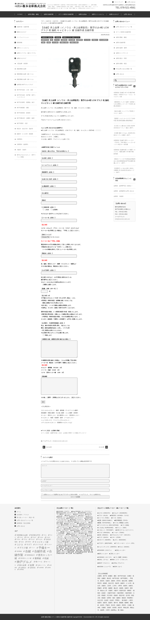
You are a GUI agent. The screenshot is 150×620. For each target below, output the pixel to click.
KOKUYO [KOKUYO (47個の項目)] (35, 535)
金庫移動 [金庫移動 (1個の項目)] (41, 567)
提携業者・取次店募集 (23, 523)
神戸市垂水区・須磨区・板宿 (25, 118)
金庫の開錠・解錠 (33, 14)
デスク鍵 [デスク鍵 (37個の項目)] (23, 548)
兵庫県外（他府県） (23, 144)
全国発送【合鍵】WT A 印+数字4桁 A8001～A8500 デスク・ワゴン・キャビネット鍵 (124, 94)
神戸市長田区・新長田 (23, 113)
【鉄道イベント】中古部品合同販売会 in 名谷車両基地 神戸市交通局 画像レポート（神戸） (124, 161)
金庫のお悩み (83, 14)
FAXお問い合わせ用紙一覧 (124, 69)
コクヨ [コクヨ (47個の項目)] (20, 544)
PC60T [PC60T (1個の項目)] (34, 537)
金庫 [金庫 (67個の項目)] (32, 565)
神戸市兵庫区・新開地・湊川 (25, 102)
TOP (42, 21)
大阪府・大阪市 (21, 149)
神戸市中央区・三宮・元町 (25, 90)
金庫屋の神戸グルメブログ (25, 84)
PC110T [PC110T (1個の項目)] (33, 539)
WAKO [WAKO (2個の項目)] (29, 542)
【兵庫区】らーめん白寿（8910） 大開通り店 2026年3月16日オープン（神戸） (124, 170)
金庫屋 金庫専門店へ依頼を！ (123, 186)
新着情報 (58, 37)
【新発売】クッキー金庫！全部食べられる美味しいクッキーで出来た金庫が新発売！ (124, 104)
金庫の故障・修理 (121, 48)
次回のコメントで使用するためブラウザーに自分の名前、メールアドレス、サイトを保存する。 (73, 494)
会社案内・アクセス (23, 514)
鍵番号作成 (45, 39)
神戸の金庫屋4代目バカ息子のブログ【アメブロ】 (123, 86)
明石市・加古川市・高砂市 (25, 128)
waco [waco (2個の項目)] (22, 542)
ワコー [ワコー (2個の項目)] (33, 547)
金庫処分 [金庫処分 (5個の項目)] (23, 567)
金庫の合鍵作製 (48, 14)
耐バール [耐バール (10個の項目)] (39, 562)
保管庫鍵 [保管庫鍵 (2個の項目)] (19, 551)
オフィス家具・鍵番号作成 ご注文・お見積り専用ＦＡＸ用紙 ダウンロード (63, 433)
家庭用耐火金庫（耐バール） (25, 79)
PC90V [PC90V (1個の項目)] (18, 539)
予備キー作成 (64, 42)
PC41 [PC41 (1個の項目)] (45, 535)
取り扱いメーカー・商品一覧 (25, 517)
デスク (57, 39)
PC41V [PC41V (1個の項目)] (21, 537)
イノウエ (87, 39)
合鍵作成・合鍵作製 (52, 21)
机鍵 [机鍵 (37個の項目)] (46, 558)
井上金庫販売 (103, 39)
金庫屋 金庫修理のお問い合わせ (124, 191)
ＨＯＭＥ (20, 14)
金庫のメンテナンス (122, 53)
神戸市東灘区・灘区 (23, 107)
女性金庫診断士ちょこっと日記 (123, 179)
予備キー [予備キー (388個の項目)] (44, 547)
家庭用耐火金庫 (21, 69)
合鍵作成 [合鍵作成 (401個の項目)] (40, 551)
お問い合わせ (128, 14)
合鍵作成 (64, 39)
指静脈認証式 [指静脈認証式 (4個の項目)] (31, 555)
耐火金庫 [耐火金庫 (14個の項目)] (22, 565)
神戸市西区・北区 (22, 123)
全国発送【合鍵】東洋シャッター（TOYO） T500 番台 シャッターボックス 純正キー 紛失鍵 (124, 142)
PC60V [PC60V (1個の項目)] (41, 537)
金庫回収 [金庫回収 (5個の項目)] (33, 567)
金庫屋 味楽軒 (119, 196)
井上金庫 (71, 39)
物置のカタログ (21, 32)
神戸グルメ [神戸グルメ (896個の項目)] (24, 561)
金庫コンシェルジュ (98, 14)
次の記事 (101, 447)
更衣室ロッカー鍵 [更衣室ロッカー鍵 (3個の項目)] (25, 558)
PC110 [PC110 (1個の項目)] (25, 539)
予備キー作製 (74, 42)
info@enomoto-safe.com (60, 441)
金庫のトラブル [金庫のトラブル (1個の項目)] (42, 565)
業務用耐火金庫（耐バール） (25, 74)
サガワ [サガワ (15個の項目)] (29, 544)
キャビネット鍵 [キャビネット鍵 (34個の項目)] (41, 542)
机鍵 (49, 42)
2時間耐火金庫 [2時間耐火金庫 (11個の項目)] (22, 535)
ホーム (19, 512)
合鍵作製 (79, 39)
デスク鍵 (55, 42)
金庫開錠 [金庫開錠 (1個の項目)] (21, 569)
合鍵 (43, 42)
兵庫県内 (19, 139)
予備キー (95, 39)
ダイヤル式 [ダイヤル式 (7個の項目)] (39, 544)
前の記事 (49, 447)
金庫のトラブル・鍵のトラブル (71, 37)
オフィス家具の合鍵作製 (66, 14)
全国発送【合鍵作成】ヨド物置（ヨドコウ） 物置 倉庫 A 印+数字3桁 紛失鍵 (124, 152)
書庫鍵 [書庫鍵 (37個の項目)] (38, 558)
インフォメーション (23, 37)
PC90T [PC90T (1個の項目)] (48, 537)
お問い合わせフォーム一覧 (124, 27)
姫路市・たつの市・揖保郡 (25, 134)
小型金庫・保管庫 (22, 63)
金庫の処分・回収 (121, 58)
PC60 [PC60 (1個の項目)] (27, 537)
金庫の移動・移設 (121, 63)
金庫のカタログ (114, 14)
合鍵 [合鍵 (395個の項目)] (28, 551)
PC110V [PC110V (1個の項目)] (40, 539)
